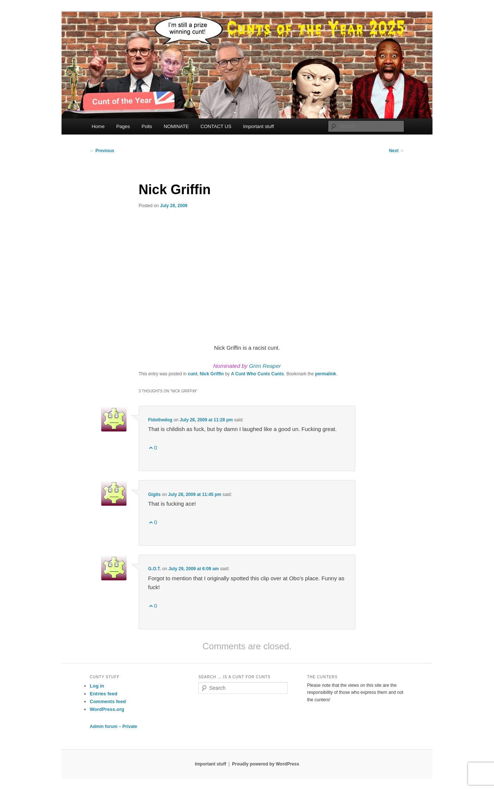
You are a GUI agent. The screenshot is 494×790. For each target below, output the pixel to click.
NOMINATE (176, 126)
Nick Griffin (212, 373)
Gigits (154, 494)
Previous (102, 150)
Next (396, 150)
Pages (123, 126)
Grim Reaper (265, 366)
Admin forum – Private (113, 726)
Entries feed (103, 693)
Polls (147, 126)
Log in (97, 686)
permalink (325, 373)
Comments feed (108, 701)
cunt (192, 373)
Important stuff (258, 126)
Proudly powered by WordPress (265, 764)
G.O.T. (154, 568)
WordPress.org (107, 709)
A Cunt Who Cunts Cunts (257, 373)
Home (98, 126)
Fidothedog (160, 419)
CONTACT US (216, 126)
